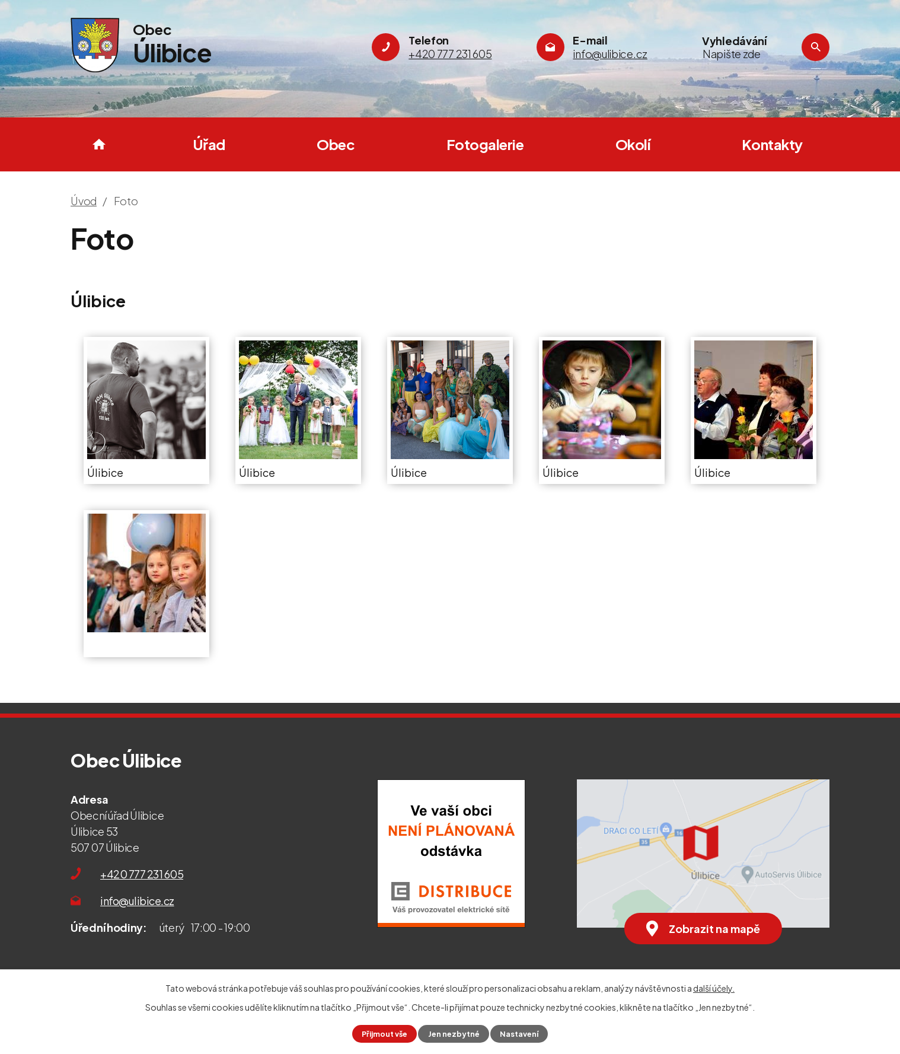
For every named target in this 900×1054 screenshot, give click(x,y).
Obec (336, 144)
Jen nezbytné (454, 1034)
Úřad (209, 144)
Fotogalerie (485, 144)
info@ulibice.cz (137, 900)
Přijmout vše (384, 1034)
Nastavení (519, 1034)
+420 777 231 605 (141, 874)
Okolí (632, 144)
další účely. (714, 988)
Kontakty (772, 144)
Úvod (99, 144)
